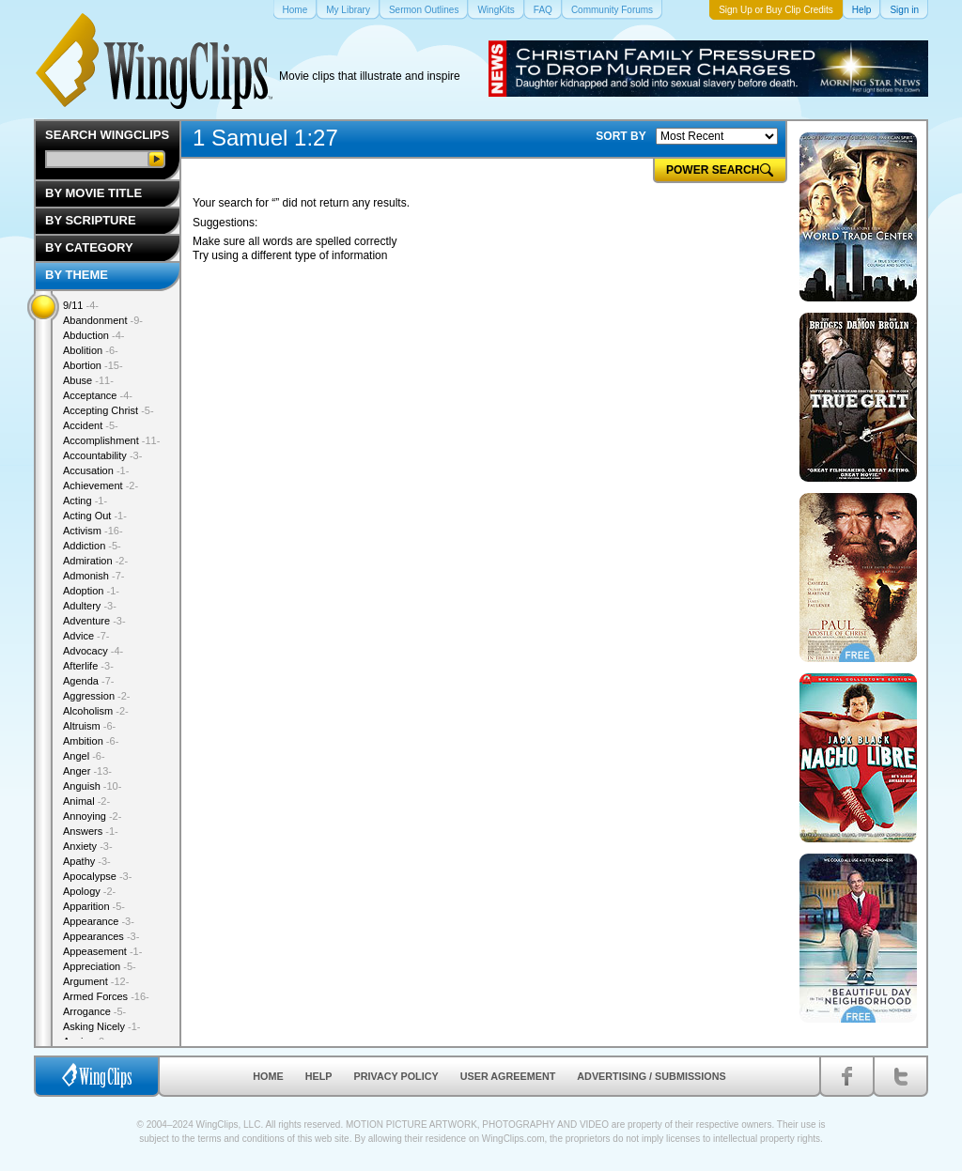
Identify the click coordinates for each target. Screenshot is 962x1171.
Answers (90, 831)
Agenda (88, 680)
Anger (87, 771)
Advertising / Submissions (651, 1076)
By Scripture (90, 220)
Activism (93, 530)
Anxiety (88, 846)
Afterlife (88, 665)
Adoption (91, 590)
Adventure (94, 620)
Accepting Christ (108, 410)
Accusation (96, 470)
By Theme (76, 275)
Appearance (98, 921)
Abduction (93, 335)
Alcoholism (96, 710)
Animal (86, 801)
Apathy (87, 861)
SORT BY (620, 136)
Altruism (89, 726)
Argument (96, 981)
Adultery (89, 605)
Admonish (93, 575)
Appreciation (99, 966)
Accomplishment (111, 440)
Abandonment (103, 320)
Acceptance (97, 395)
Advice (86, 635)
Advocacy (93, 650)
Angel (84, 756)
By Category (89, 247)
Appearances (101, 936)
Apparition (94, 906)
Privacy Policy (396, 1076)
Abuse (88, 380)
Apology (89, 891)
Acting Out (95, 515)
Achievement (100, 485)
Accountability (102, 455)
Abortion (93, 365)
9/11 (81, 305)
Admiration (95, 560)
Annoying (92, 816)
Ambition (90, 741)
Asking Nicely (102, 1026)
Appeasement (102, 951)
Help (319, 1076)
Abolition (90, 350)
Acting (85, 500)
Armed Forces (106, 996)
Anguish (92, 786)
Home (268, 1076)
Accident (90, 425)
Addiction (92, 545)
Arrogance (94, 1011)
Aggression (97, 695)
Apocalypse (97, 876)
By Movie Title (93, 193)
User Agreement (508, 1076)
